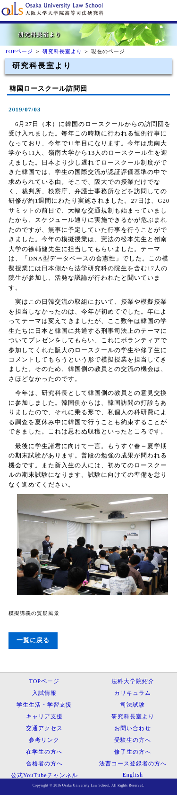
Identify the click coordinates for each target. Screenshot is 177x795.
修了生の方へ (132, 751)
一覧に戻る (33, 640)
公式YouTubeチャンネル (44, 775)
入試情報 (44, 693)
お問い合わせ (132, 728)
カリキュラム (132, 693)
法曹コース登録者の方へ (133, 763)
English (132, 774)
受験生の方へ (132, 740)
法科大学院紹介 (132, 681)
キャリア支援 (44, 716)
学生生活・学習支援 (44, 704)
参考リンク (44, 740)
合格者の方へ (44, 763)
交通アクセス (44, 728)
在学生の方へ (44, 751)
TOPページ (19, 51)
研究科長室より (62, 51)
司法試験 (132, 704)
